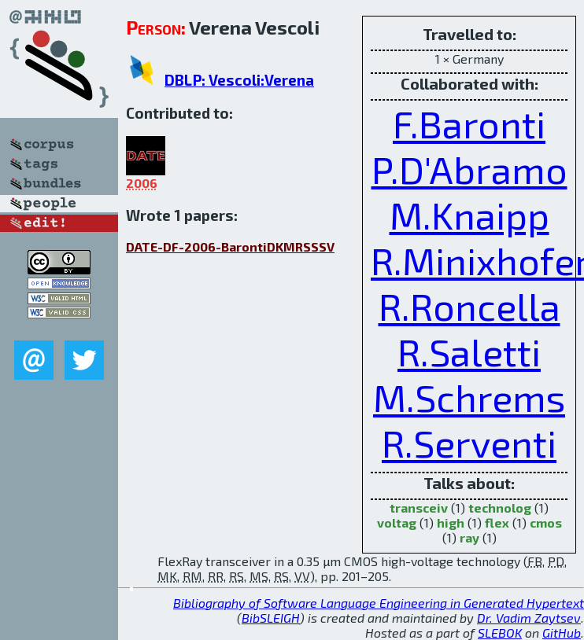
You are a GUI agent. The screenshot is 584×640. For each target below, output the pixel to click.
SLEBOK (500, 632)
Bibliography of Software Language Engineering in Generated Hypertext (378, 602)
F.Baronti (469, 123)
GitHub (561, 632)
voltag (396, 522)
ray (469, 537)
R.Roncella (469, 306)
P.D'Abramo (469, 169)
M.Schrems (469, 397)
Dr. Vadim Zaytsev (529, 617)
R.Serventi (469, 442)
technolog (499, 507)
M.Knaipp (469, 214)
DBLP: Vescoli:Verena (239, 80)
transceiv (419, 507)
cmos (546, 522)
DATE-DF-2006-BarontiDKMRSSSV (230, 246)
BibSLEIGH (271, 617)
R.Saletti (469, 351)
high (450, 522)
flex (497, 522)
